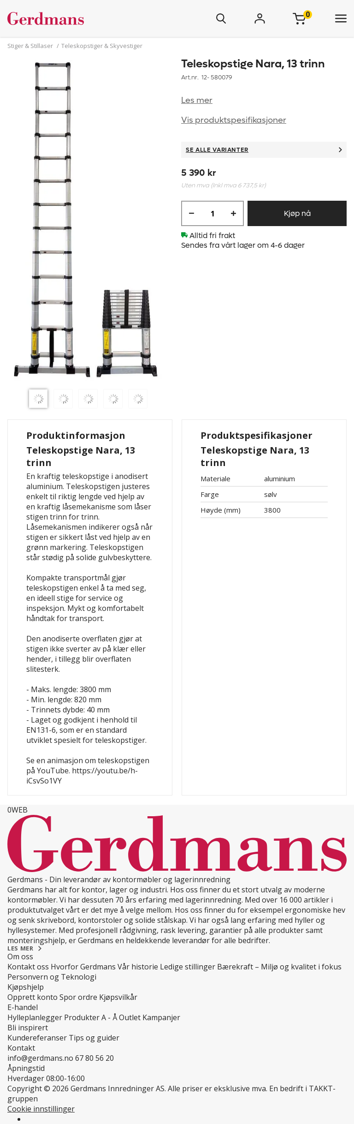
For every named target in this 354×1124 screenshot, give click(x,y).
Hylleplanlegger (34, 1017)
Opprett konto (32, 997)
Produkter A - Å (90, 1017)
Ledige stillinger (187, 967)
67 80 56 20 (94, 1058)
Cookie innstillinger (41, 1109)
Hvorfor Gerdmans (83, 967)
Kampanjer (161, 1017)
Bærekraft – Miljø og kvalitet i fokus (279, 967)
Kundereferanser (37, 1038)
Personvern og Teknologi (51, 977)
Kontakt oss (28, 967)
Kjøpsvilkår (118, 997)
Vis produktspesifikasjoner (233, 120)
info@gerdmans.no (40, 1058)
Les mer (196, 100)
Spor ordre (78, 997)
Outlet (130, 1017)
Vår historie (138, 967)
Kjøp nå (297, 213)
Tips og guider (94, 1038)
